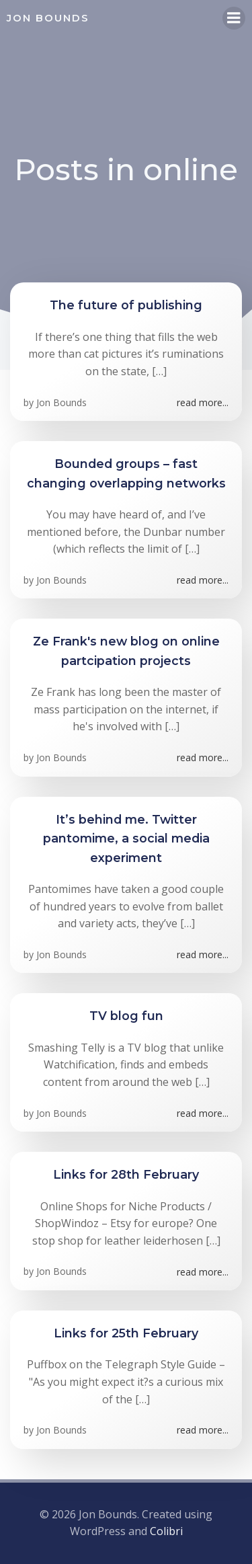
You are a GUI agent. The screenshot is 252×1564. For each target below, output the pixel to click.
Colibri (166, 1531)
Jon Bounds (61, 402)
